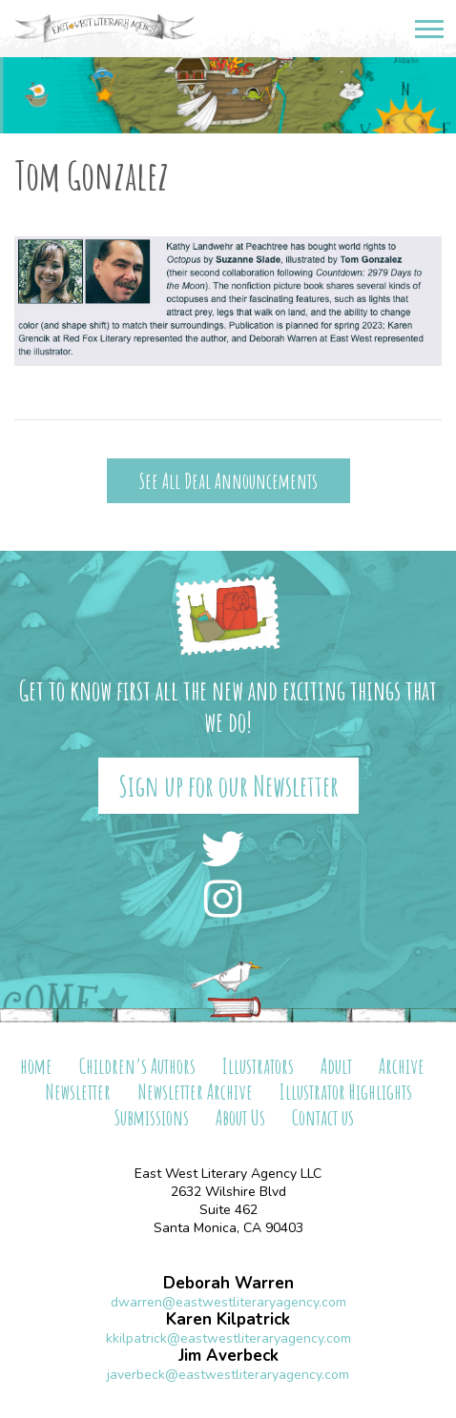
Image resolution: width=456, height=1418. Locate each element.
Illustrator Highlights (346, 1091)
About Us (240, 1117)
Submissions (151, 1117)
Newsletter (78, 1091)
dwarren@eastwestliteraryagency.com (228, 1302)
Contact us (323, 1117)
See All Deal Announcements (228, 481)
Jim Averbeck (228, 1355)
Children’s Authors (137, 1066)
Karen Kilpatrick (228, 1319)
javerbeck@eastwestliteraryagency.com (228, 1375)
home (36, 1066)
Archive (402, 1066)
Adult (336, 1066)
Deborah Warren (228, 1283)
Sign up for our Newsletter (228, 785)
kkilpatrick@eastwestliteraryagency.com (228, 1338)
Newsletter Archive (195, 1091)
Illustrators (258, 1066)
